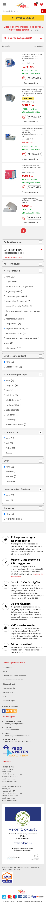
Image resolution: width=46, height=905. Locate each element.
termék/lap (39, 46)
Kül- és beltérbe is (14, 424)
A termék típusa (12, 271)
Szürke (9, 453)
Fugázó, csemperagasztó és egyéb (22, 26)
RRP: (24, 63)
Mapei (9, 471)
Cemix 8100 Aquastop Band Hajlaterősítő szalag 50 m (32, 167)
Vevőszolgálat (8, 692)
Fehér (9, 448)
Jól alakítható (12, 410)
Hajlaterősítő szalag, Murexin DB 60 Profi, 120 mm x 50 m (32, 201)
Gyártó (7, 461)
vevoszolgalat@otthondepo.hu (17, 735)
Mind (8, 276)
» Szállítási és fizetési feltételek (14, 676)
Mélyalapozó (12, 348)
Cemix (9, 481)
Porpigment (11, 323)
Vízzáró (9, 390)
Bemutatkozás (8, 688)
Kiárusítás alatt (13, 518)
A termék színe (11, 432)
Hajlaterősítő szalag (15, 328)
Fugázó (9, 281)
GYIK (4, 696)
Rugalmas (10, 414)
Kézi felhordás (12, 400)
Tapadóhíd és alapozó (16, 301)
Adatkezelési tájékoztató (12, 680)
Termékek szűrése (23, 17)
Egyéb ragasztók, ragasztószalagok (23, 311)
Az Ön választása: (12, 242)
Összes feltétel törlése (13, 257)
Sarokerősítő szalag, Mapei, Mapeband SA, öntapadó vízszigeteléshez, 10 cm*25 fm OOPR (32, 93)
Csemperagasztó (14, 296)
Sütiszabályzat (8, 684)
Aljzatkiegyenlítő (14, 318)
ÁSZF (4, 671)
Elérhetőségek (8, 700)
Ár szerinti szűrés (12, 264)
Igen (8, 500)
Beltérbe (10, 395)
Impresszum (7, 667)
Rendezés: (6, 46)
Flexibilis (10, 419)
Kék (7, 443)
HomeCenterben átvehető (17, 489)
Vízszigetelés (12, 366)
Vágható (10, 385)
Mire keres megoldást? (18, 38)
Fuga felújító (12, 291)
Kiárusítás (9, 508)
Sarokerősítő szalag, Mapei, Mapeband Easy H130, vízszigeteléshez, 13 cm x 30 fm (32, 57)
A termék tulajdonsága (15, 374)
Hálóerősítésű (12, 405)
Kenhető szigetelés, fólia (17, 306)
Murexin (9, 476)
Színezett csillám (14, 333)
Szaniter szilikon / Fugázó (18, 286)
